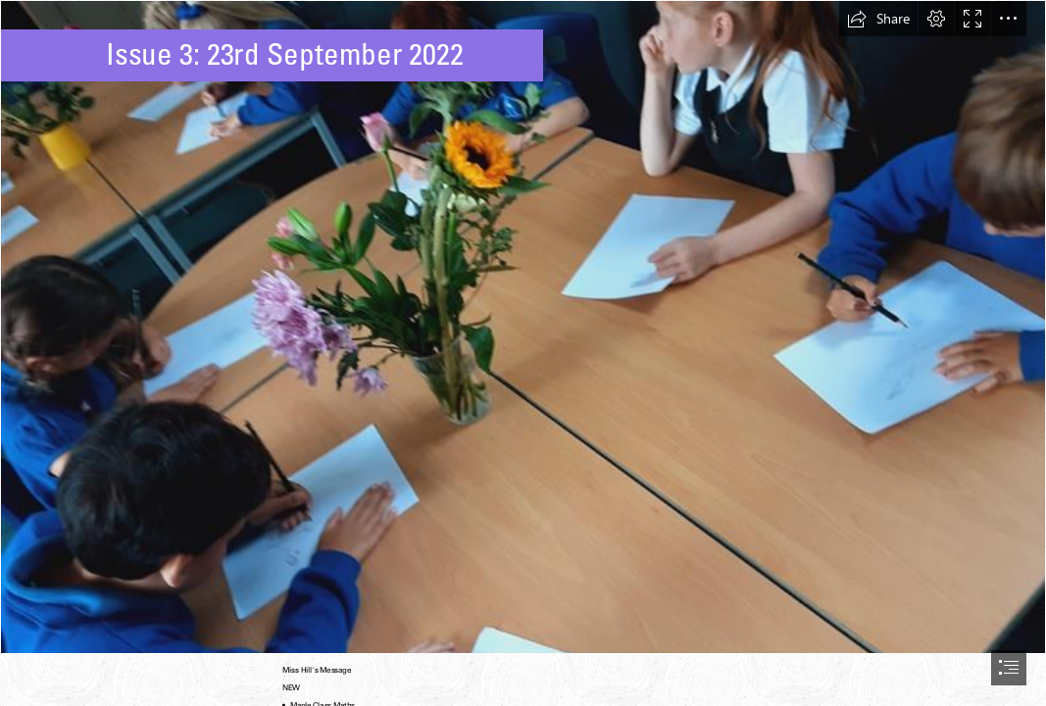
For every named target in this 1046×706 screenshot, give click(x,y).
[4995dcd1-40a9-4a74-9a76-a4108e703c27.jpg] (523, 327)
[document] (523, 353)
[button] (878, 18)
